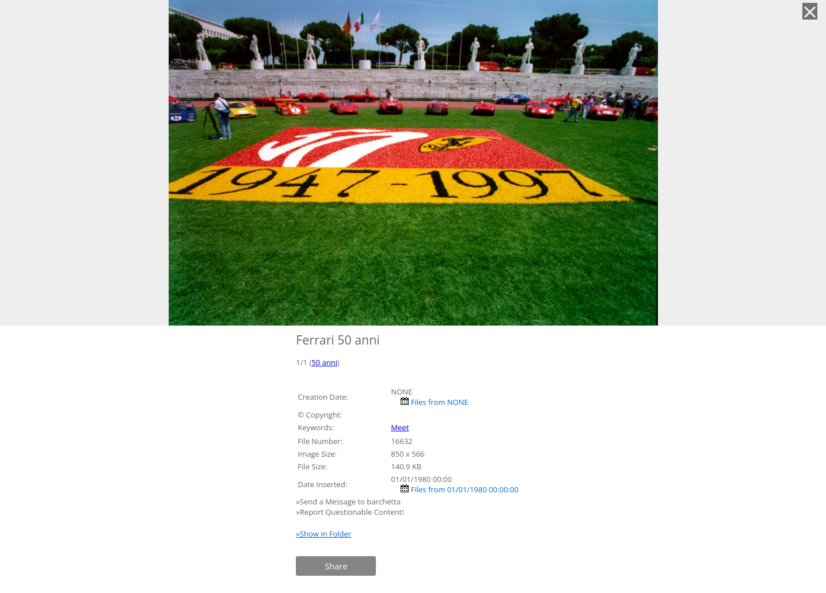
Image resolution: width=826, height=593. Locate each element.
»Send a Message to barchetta (349, 501)
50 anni (324, 362)
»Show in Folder (323, 534)
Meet (400, 427)
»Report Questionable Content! (350, 512)
